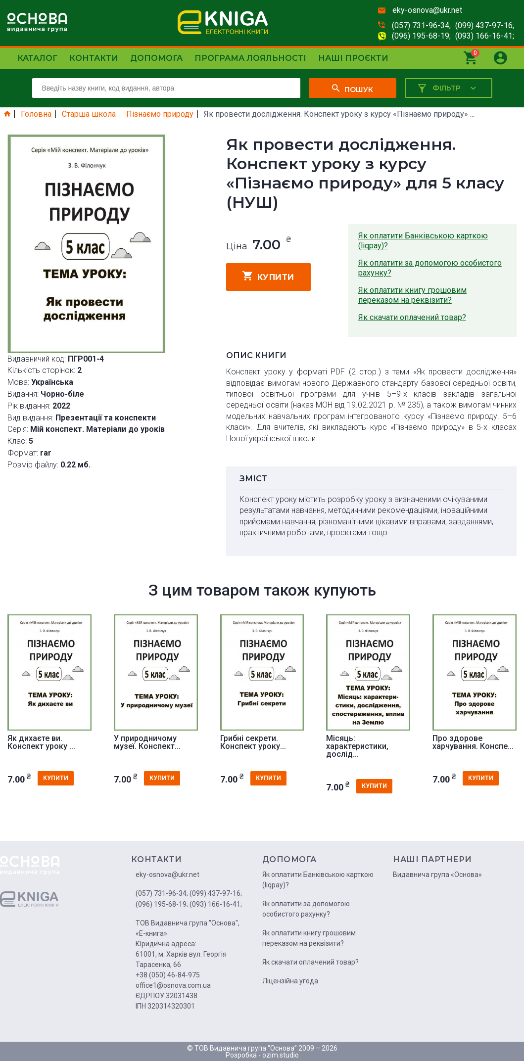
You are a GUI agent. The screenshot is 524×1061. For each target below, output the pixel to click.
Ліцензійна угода (290, 981)
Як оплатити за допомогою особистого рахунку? (430, 267)
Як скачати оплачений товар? (412, 317)
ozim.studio (280, 1055)
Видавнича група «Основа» (437, 874)
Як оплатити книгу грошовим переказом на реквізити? (412, 295)
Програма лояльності (250, 58)
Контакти (93, 58)
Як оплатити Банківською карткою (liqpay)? (423, 240)
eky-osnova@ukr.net (427, 10)
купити (268, 276)
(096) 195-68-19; (421, 36)
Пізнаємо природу (159, 114)
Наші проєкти (353, 58)
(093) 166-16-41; (484, 36)
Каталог (37, 58)
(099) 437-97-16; (484, 25)
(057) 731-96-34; (421, 25)
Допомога (156, 58)
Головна (36, 114)
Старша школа (89, 114)
